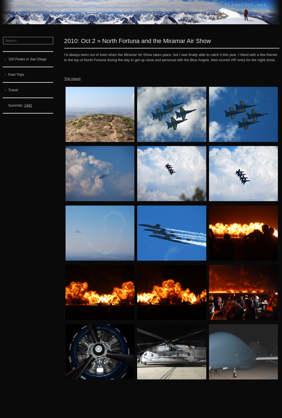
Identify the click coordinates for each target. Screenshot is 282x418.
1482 (28, 105)
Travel (13, 90)
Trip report (72, 79)
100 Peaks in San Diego (27, 59)
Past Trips (16, 74)
